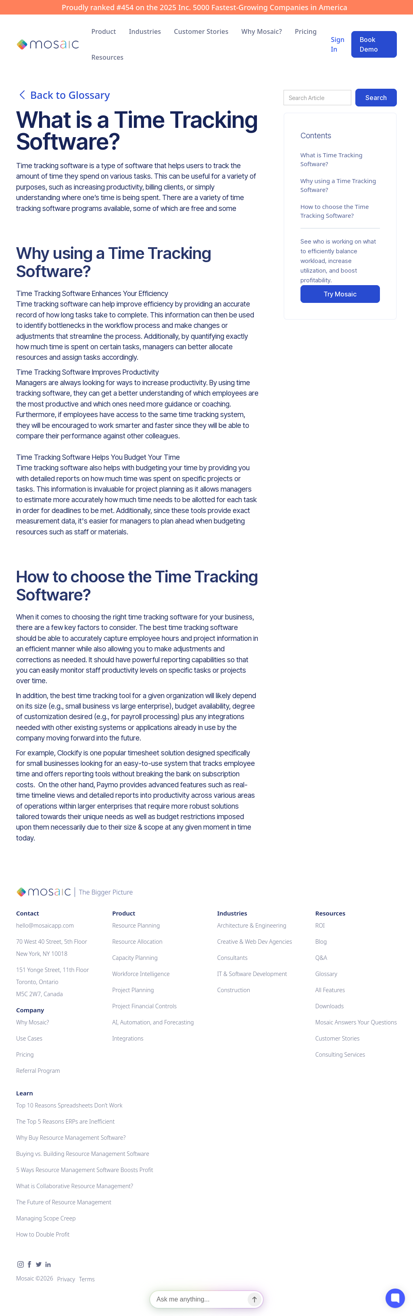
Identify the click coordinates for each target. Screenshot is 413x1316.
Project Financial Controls (144, 1006)
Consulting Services (340, 1054)
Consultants (232, 957)
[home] (47, 44)
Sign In (337, 44)
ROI (320, 925)
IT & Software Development (252, 974)
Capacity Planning (135, 957)
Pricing (306, 31)
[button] (103, 31)
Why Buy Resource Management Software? (70, 1137)
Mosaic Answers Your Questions (356, 1022)
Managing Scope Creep (46, 1218)
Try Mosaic (340, 294)
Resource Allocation (137, 941)
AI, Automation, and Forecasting (153, 1022)
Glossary (326, 974)
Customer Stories (201, 31)
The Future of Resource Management (63, 1202)
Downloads (329, 1006)
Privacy (66, 1279)
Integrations (127, 1038)
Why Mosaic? (261, 31)
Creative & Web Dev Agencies (254, 941)
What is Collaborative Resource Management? (74, 1186)
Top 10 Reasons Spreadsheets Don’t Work (69, 1105)
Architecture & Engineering (251, 925)
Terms (87, 1279)
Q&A (321, 957)
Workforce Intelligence (141, 974)
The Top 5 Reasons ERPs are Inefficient (65, 1121)
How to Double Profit (42, 1234)
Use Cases (29, 1038)
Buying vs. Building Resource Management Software (82, 1153)
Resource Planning (136, 925)
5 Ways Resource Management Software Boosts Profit (84, 1170)
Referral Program (38, 1070)
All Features (330, 990)
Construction (233, 990)
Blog (321, 941)
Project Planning (133, 990)
